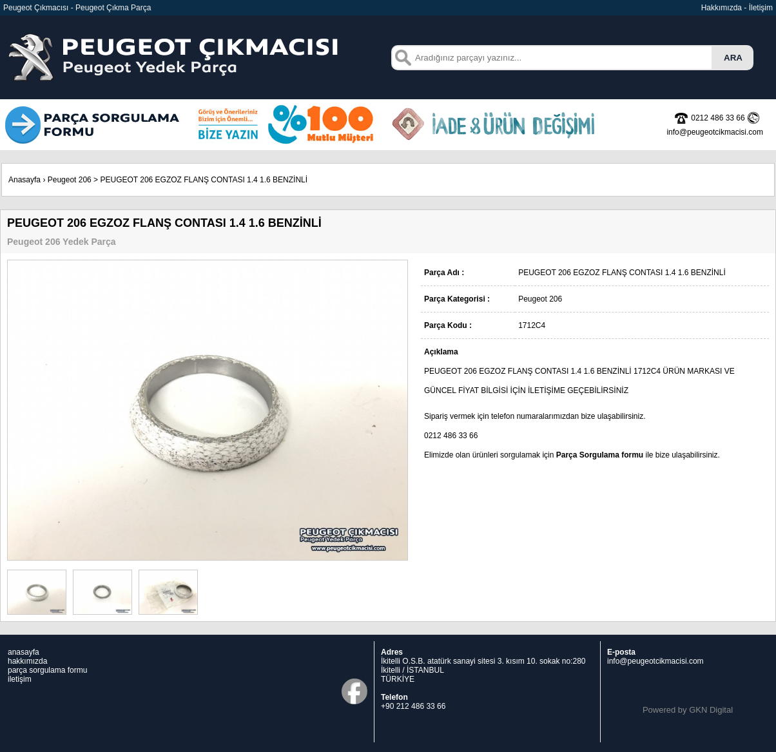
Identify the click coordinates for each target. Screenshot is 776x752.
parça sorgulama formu (47, 670)
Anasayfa (24, 179)
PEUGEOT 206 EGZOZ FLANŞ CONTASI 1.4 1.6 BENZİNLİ (203, 179)
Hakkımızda (721, 7)
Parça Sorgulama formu (599, 454)
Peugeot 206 (70, 179)
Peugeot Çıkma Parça (113, 7)
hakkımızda (27, 661)
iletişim (20, 679)
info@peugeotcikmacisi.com (655, 661)
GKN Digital (711, 710)
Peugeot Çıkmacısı (35, 7)
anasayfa (23, 652)
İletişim (761, 7)
